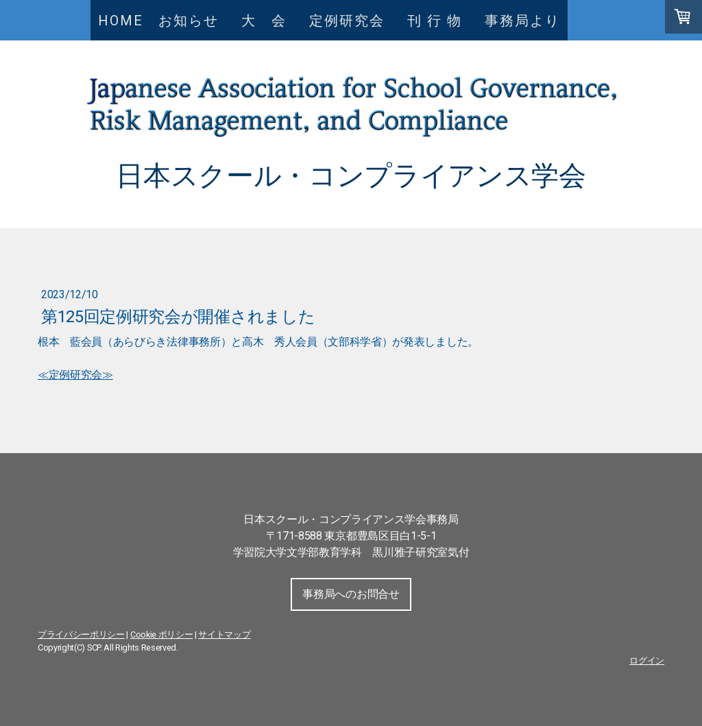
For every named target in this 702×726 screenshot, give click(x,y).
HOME (120, 20)
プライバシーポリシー (81, 634)
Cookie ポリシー (161, 634)
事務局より (522, 20)
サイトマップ (224, 634)
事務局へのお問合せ (350, 594)
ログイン (646, 660)
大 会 (271, 20)
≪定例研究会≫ (75, 374)
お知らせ (188, 20)
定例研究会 (347, 20)
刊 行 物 (442, 20)
